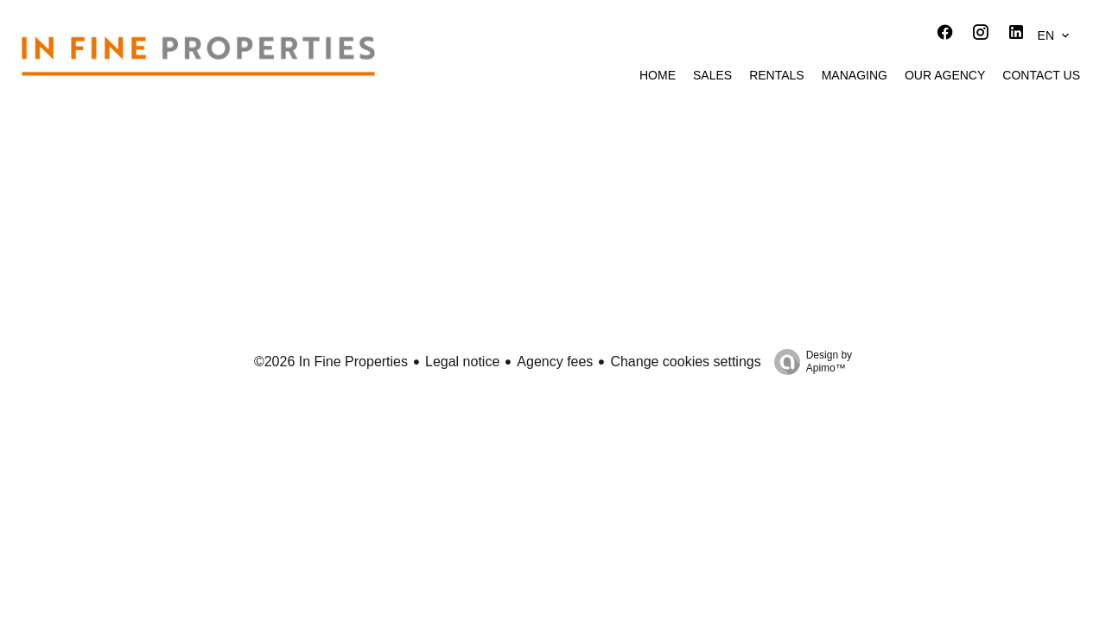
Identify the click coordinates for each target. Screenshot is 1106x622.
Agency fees (555, 361)
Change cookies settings (685, 361)
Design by (809, 362)
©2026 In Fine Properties (331, 361)
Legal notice (462, 361)
